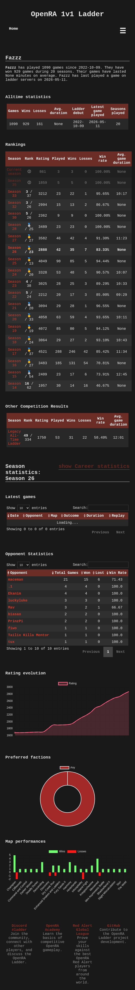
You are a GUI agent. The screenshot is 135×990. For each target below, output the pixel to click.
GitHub (113, 926)
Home (13, 29)
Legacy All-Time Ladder (14, 438)
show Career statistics (94, 466)
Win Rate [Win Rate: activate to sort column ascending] (118, 573)
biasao (14, 614)
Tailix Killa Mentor (28, 635)
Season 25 (14, 261)
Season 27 (14, 238)
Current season (14, 172)
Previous (100, 532)
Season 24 (14, 273)
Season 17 (14, 352)
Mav (11, 608)
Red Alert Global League (82, 930)
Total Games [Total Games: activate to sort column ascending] (66, 573)
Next (120, 532)
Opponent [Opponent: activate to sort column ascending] (34, 516)
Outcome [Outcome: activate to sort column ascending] (71, 516)
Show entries (27, 508)
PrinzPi (15, 621)
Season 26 (14, 250)
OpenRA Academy (52, 928)
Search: (100, 508)
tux (11, 642)
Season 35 (14, 183)
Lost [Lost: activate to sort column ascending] (100, 573)
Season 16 (14, 363)
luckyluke (17, 601)
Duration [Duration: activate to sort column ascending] (95, 516)
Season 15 (14, 374)
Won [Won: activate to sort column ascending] (87, 573)
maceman (15, 580)
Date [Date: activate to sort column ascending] (14, 516)
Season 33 (14, 194)
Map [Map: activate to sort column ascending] (54, 516)
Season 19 (14, 329)
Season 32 (14, 205)
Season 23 (14, 284)
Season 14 (14, 386)
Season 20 (14, 317)
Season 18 (14, 340)
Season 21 (14, 306)
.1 (10, 587)
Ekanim (14, 594)
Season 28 (14, 227)
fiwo (12, 628)
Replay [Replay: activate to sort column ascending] (118, 516)
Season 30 (14, 216)
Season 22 (14, 295)
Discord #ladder (19, 928)
